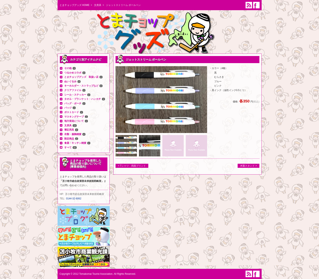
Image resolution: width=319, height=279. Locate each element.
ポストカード (71, 112)
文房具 (97, 5)
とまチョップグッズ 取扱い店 (81, 77)
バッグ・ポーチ (72, 103)
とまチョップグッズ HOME (75, 5)
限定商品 (69, 138)
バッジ (68, 107)
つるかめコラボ (72, 72)
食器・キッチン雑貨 (75, 143)
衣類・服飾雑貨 (72, 134)
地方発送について (74, 121)
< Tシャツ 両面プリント (132, 165)
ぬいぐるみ (70, 81)
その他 (68, 68)
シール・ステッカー (75, 94)
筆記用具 (69, 129)
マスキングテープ (74, 116)
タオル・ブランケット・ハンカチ (82, 99)
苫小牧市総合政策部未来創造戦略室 (84, 194)
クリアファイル (72, 90)
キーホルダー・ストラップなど (81, 85)
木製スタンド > (248, 165)
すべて (68, 147)
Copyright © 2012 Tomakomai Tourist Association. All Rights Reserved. (98, 273)
